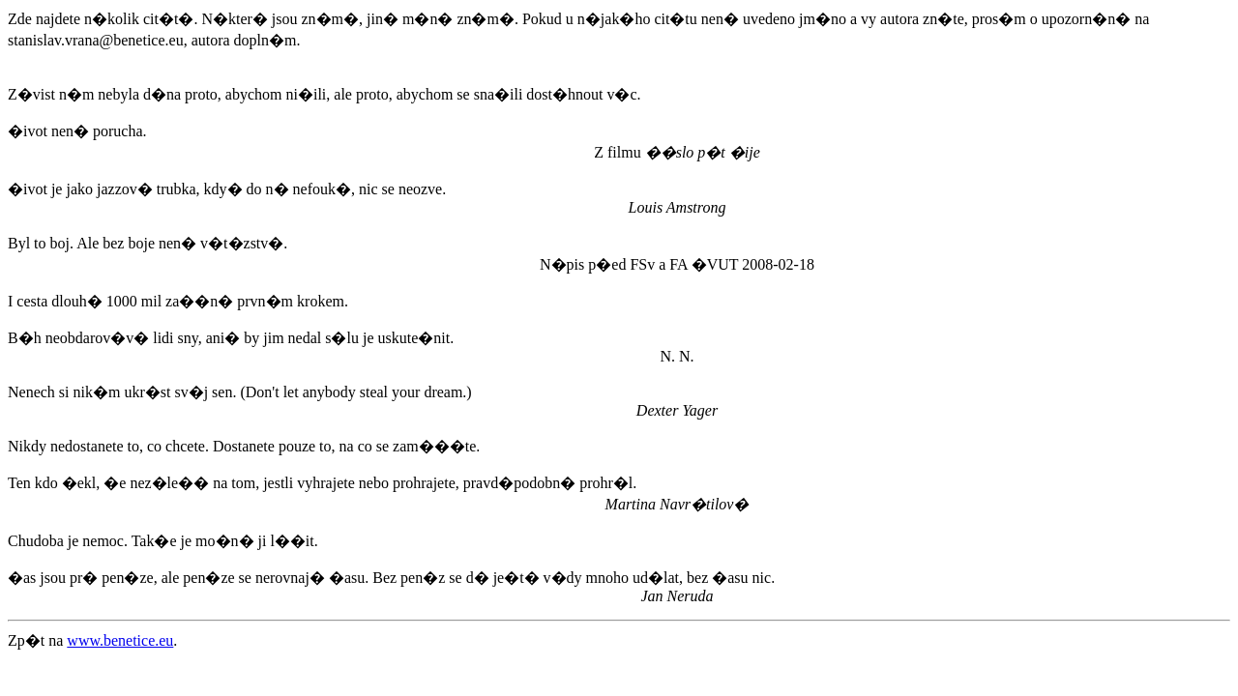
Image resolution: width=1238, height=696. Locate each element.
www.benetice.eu (120, 640)
